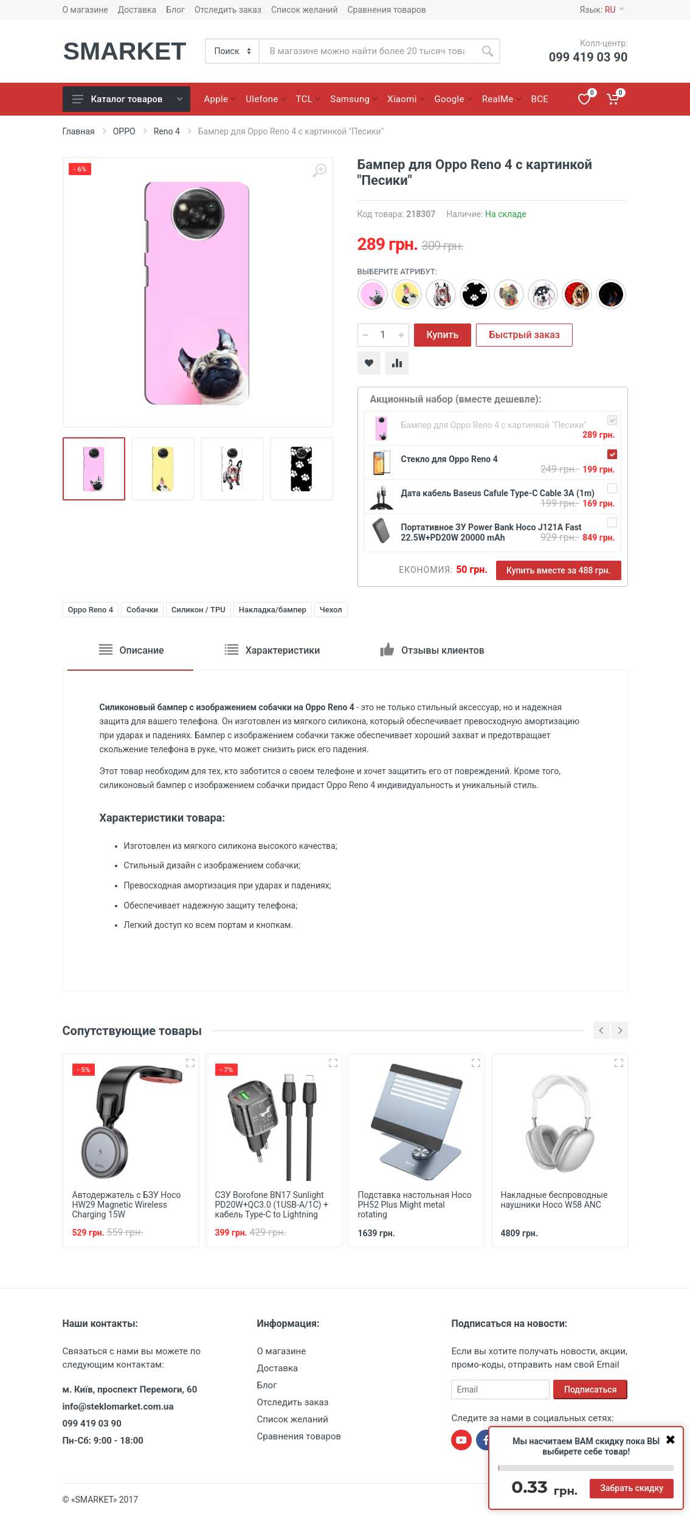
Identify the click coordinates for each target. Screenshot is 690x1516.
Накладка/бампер (272, 609)
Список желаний (304, 9)
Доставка (137, 9)
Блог (175, 9)
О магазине (85, 9)
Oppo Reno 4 (91, 609)
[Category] (233, 51)
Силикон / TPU (198, 609)
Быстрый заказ (524, 335)
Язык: (601, 10)
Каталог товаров (127, 99)
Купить (443, 335)
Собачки (142, 609)
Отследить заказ (228, 9)
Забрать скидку (631, 1488)
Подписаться (590, 1389)
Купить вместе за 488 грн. (558, 570)
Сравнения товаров (387, 9)
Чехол (331, 609)
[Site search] (367, 51)
